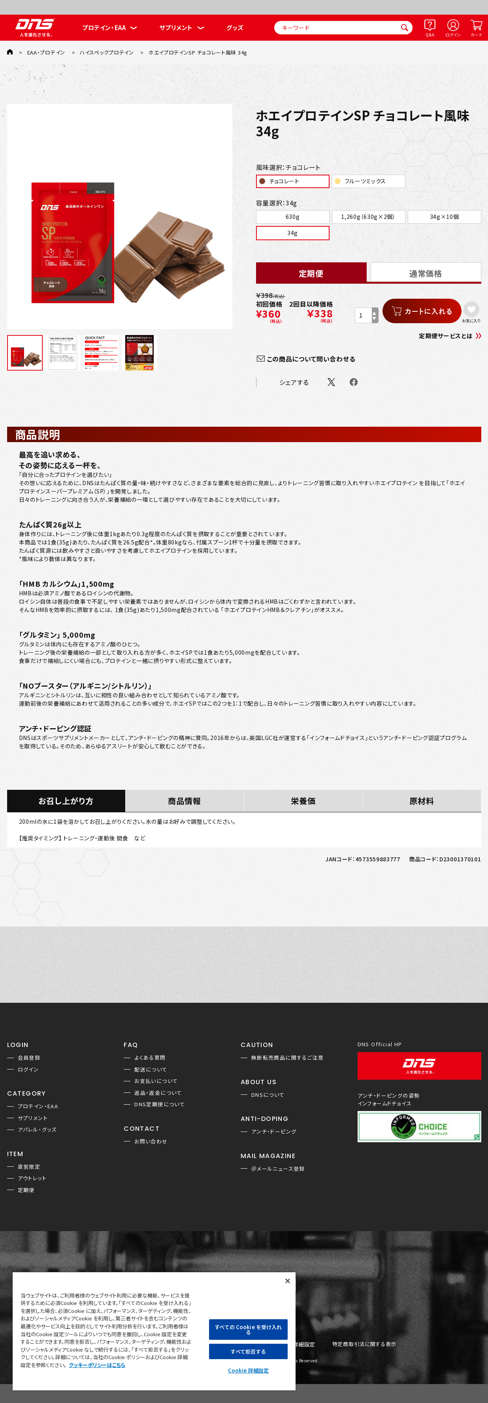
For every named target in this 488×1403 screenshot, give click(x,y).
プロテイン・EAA (104, 27)
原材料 (421, 800)
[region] (154, 1330)
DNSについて (268, 1094)
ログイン (453, 35)
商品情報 (184, 800)
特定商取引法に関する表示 (364, 1344)
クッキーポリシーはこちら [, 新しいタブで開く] (97, 1365)
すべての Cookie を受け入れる (248, 1329)
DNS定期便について (159, 1104)
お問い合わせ (151, 1141)
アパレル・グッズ (37, 1129)
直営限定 (29, 1166)
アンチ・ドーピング (274, 1131)
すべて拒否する (248, 1351)
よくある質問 (150, 1057)
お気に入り (471, 320)
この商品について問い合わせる (311, 358)
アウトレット (32, 1178)
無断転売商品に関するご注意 (287, 1057)
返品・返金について (158, 1092)
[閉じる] (287, 1281)
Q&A (430, 35)
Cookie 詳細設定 (248, 1370)
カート (476, 35)
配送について (150, 1069)
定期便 (26, 1190)
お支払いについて (156, 1081)
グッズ (234, 27)
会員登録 (29, 1057)
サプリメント (176, 27)
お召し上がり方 (66, 800)
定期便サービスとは (446, 335)
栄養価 (303, 800)
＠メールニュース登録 (278, 1168)
